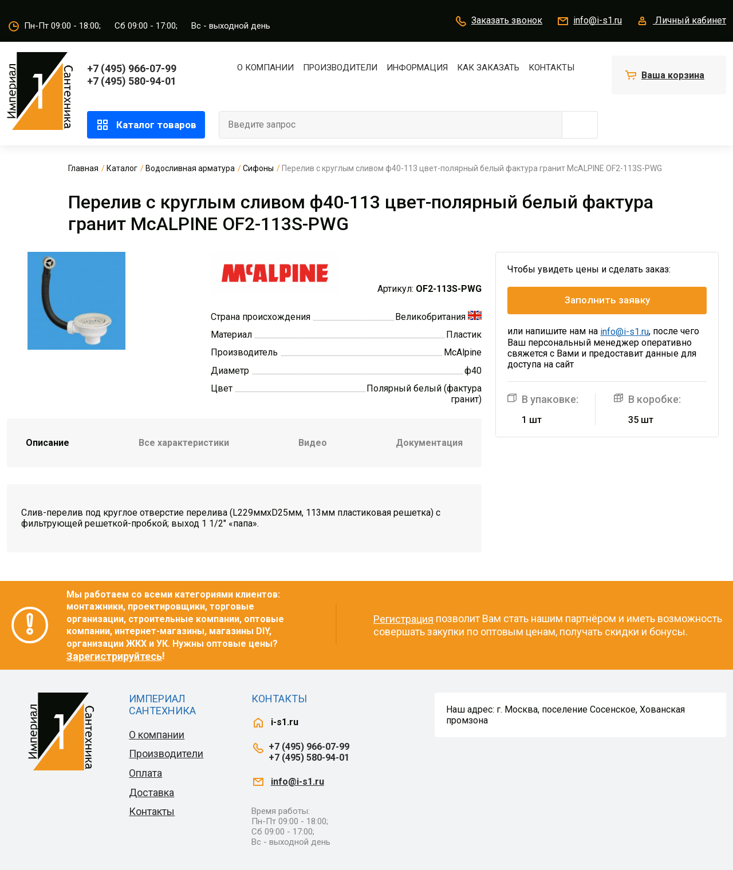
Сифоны (258, 168)
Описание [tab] (47, 442)
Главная (83, 168)
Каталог (122, 168)
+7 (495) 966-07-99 (131, 68)
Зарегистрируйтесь (114, 656)
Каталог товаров (146, 125)
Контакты (551, 67)
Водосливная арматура (190, 168)
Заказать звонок (498, 21)
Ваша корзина (672, 75)
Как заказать (488, 67)
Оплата (145, 773)
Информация (417, 67)
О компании (265, 67)
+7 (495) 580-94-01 (131, 81)
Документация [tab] (429, 442)
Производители (340, 67)
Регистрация (403, 619)
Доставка (151, 792)
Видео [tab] (312, 442)
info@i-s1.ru (589, 21)
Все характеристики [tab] (184, 442)
